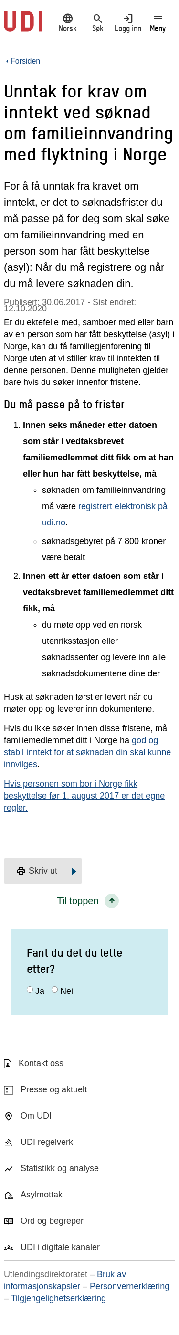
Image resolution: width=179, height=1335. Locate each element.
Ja (39, 991)
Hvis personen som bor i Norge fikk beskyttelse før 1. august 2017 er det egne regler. (84, 795)
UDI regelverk (47, 1142)
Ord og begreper (52, 1221)
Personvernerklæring (129, 1286)
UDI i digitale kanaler (60, 1247)
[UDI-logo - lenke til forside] (23, 26)
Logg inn (128, 22)
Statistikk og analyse (60, 1168)
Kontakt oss (41, 1063)
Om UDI (36, 1116)
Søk (98, 22)
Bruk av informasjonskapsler (65, 1280)
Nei (66, 991)
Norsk (68, 22)
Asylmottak (42, 1194)
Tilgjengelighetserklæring (58, 1298)
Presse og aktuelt (54, 1089)
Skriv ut (36, 871)
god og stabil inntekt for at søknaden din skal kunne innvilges (87, 752)
